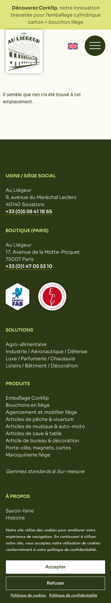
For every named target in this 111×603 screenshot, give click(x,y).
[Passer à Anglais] (73, 46)
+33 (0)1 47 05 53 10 (29, 266)
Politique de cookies (28, 595)
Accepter (55, 567)
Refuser (55, 583)
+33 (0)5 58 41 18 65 (29, 211)
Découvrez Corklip (34, 8)
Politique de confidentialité (73, 595)
